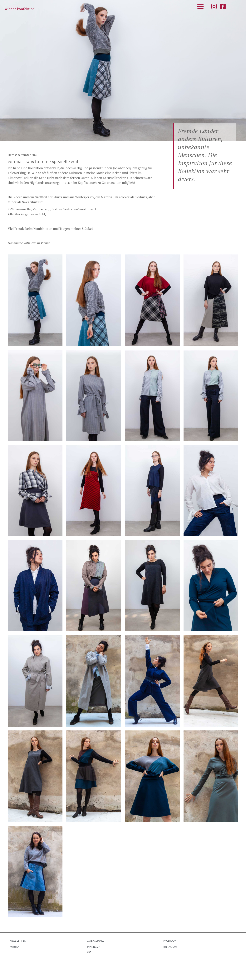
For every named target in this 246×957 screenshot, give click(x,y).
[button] (200, 6)
